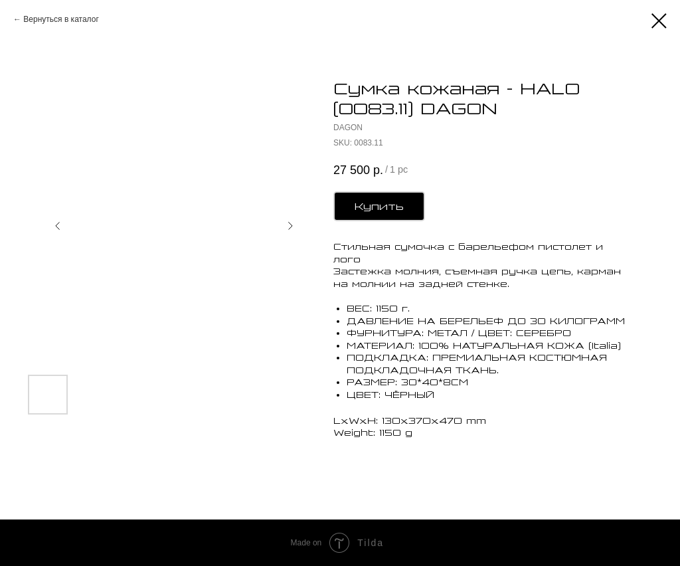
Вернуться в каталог (60, 19)
